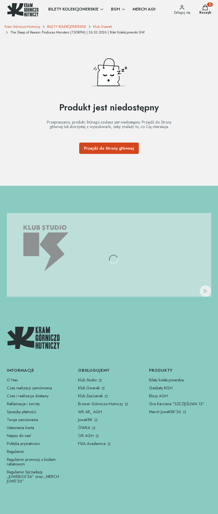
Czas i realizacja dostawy (28, 396)
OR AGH (86, 435)
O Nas (12, 380)
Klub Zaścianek (91, 396)
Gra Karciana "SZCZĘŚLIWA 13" (176, 404)
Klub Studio (88, 380)
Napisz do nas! (19, 435)
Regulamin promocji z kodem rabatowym (31, 462)
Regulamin (15, 451)
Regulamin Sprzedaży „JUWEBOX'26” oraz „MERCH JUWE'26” (33, 476)
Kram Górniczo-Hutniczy (22, 26)
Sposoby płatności (21, 412)
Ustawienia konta (20, 428)
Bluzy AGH (158, 396)
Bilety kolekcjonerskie (166, 380)
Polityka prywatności (23, 443)
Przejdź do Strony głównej (109, 148)
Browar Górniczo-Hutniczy (101, 404)
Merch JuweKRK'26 (165, 412)
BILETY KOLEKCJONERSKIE (66, 26)
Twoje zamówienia (22, 420)
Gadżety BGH (161, 388)
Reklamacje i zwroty (23, 404)
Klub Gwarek (102, 26)
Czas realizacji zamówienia (29, 388)
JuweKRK (86, 420)
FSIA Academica (92, 443)
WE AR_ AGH (90, 412)
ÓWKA (84, 428)
